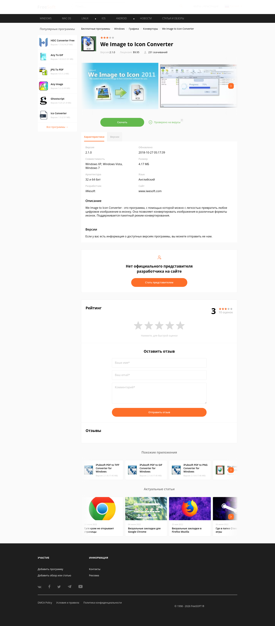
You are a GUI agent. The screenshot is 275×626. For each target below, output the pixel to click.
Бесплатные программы (95, 28)
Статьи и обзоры (173, 18)
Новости (146, 18)
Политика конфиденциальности (102, 602)
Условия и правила (67, 602)
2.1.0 (107, 52)
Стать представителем (159, 282)
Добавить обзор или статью (54, 575)
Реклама (94, 575)
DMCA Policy (45, 602)
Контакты (94, 569)
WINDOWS (46, 18)
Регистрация (210, 6)
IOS (104, 18)
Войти (197, 6)
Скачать (122, 122)
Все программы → (57, 127)
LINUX (85, 18)
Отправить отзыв (159, 412)
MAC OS (66, 18)
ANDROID (121, 18)
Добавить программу (50, 569)
